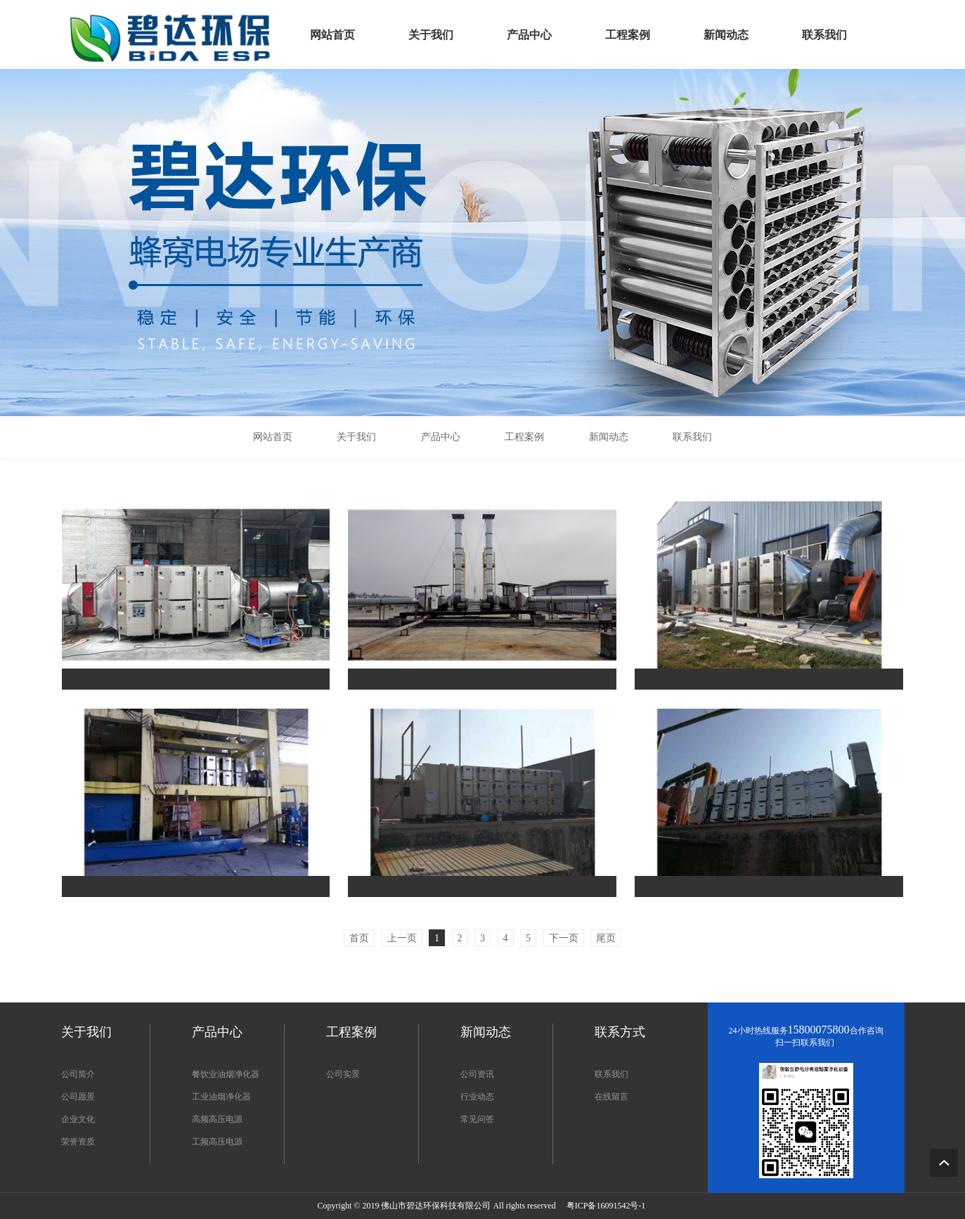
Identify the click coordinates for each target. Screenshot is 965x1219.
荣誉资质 (78, 1142)
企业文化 (78, 1119)
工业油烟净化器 (221, 1097)
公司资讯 (477, 1074)
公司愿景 (78, 1097)
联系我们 (611, 1074)
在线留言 (611, 1097)
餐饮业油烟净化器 (225, 1074)
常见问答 (477, 1119)
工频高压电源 (217, 1142)
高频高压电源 (217, 1119)
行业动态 (477, 1097)
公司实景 (343, 1074)
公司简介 (78, 1074)
